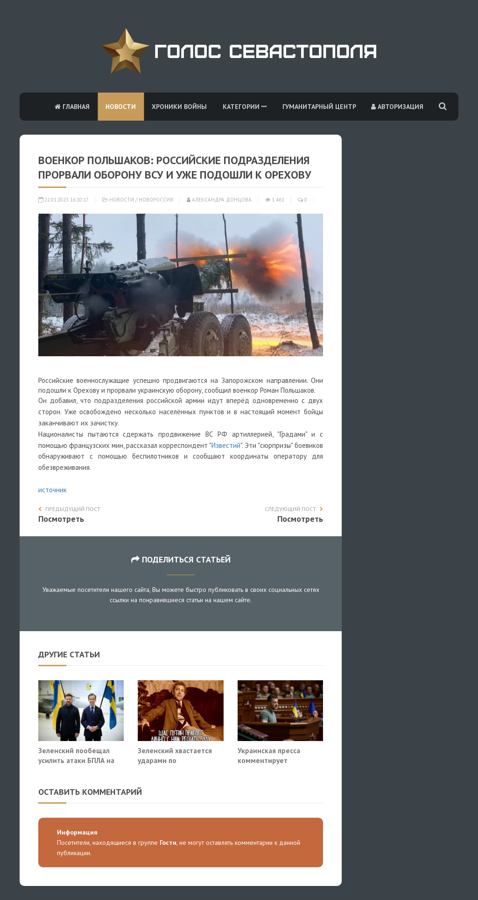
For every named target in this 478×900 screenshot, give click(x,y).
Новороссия (156, 199)
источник (52, 489)
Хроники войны (179, 106)
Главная (72, 106)
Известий (225, 445)
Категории (245, 106)
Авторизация (397, 106)
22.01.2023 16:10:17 (63, 199)
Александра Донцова (219, 199)
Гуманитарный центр (319, 106)
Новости (120, 106)
